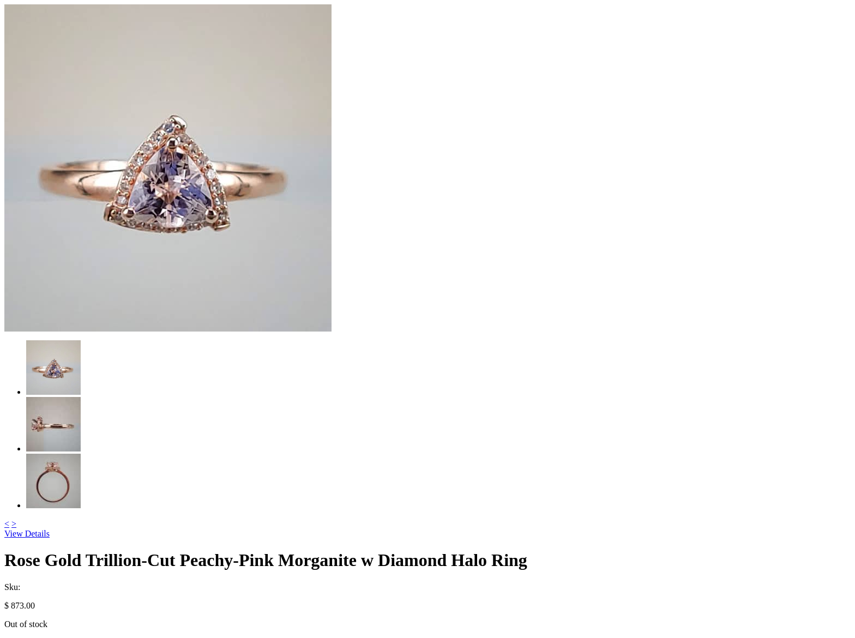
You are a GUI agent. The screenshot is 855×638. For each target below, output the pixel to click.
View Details (27, 533)
